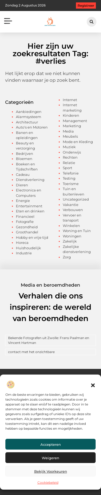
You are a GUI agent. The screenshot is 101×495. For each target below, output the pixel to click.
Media (68, 131)
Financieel (25, 216)
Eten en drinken (30, 211)
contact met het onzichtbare (31, 352)
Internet (70, 100)
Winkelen (71, 225)
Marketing (72, 126)
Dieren (22, 185)
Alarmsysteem (28, 117)
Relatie (69, 163)
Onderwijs (72, 152)
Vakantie (70, 204)
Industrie (24, 253)
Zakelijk (70, 241)
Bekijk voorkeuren (50, 471)
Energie (23, 200)
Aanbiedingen (28, 111)
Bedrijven (24, 153)
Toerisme (71, 183)
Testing (69, 178)
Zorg (67, 257)
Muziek (69, 147)
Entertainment (29, 206)
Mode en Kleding (78, 142)
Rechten (70, 157)
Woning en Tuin (77, 231)
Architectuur (27, 122)
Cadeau (23, 174)
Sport (67, 168)
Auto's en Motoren (32, 127)
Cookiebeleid (47, 482)
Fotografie (25, 221)
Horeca (22, 242)
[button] (93, 385)
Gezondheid (27, 227)
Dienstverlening (30, 179)
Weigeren (50, 458)
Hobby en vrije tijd (32, 237)
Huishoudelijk (28, 248)
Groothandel (27, 232)
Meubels (70, 136)
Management (75, 121)
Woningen (72, 236)
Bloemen (24, 158)
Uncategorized (76, 199)
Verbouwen (73, 210)
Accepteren (50, 444)
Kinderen (71, 115)
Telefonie (71, 173)
